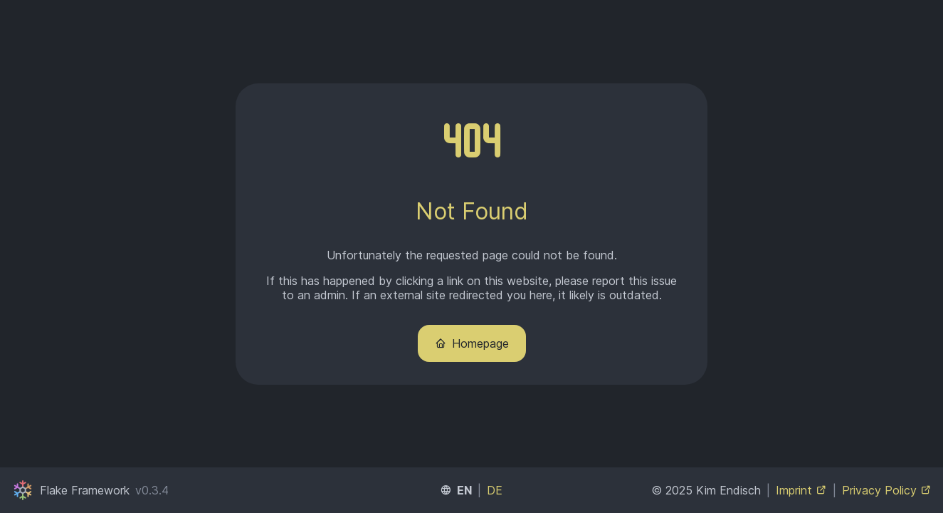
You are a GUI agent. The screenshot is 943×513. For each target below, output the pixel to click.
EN (464, 490)
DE (494, 490)
